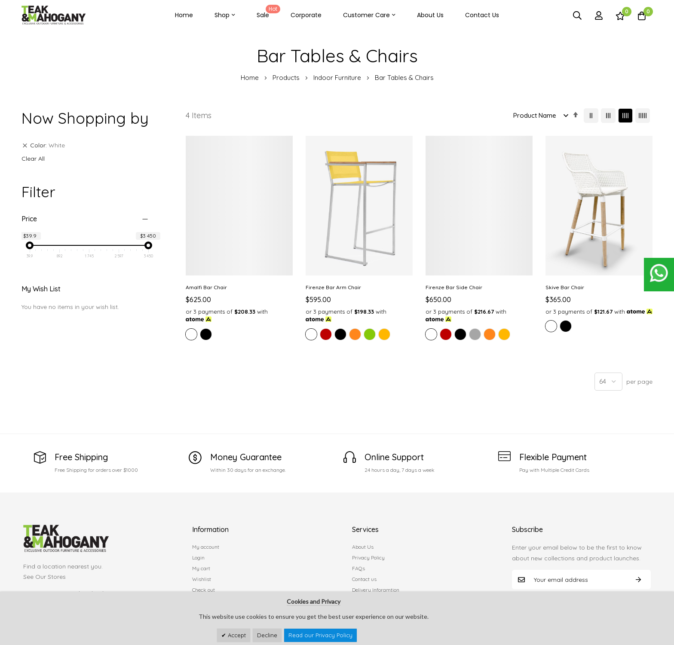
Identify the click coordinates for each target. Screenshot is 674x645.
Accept (236, 635)
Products (287, 77)
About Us (430, 15)
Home (184, 15)
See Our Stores (44, 577)
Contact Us (482, 15)
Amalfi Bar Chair (206, 287)
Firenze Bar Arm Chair (333, 287)
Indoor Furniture (338, 77)
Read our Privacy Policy (320, 635)
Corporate (306, 15)
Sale (267, 12)
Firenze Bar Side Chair (454, 287)
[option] (191, 334)
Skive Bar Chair (564, 287)
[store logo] (53, 15)
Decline (267, 635)
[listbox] (239, 335)
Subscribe (638, 579)
